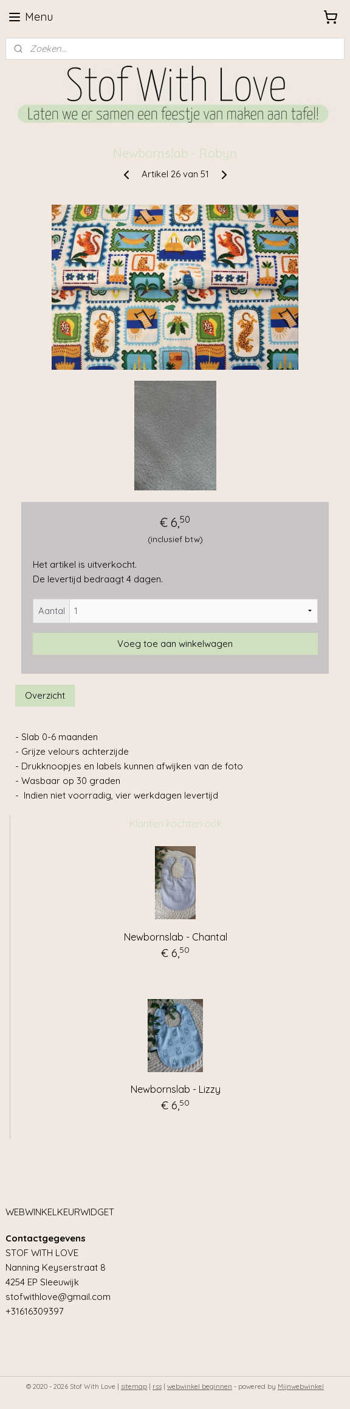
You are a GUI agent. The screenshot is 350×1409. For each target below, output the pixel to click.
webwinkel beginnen (199, 1386)
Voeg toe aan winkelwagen (175, 643)
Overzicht (45, 695)
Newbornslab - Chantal (175, 937)
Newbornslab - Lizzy (176, 1089)
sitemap (134, 1386)
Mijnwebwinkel (301, 1386)
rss (157, 1386)
